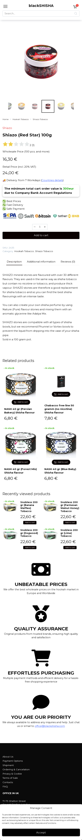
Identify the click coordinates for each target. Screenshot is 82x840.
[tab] (14, 261)
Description (14, 261)
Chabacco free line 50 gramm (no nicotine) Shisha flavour (59, 409)
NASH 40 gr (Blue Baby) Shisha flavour (60, 470)
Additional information (41, 261)
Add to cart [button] (22, 402)
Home (5, 119)
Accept (41, 832)
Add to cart (41, 235)
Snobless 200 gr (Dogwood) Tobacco (29, 533)
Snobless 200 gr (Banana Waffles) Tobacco (29, 507)
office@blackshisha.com (50, 726)
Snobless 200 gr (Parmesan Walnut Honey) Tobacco (69, 507)
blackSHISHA (41, 6)
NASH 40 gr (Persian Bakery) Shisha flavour (19, 410)
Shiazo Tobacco (40, 119)
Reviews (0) (68, 261)
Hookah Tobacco (21, 119)
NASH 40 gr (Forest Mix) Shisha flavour (20, 470)
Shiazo (7, 128)
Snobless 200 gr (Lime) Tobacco (69, 533)
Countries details (52, 180)
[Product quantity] (39, 227)
